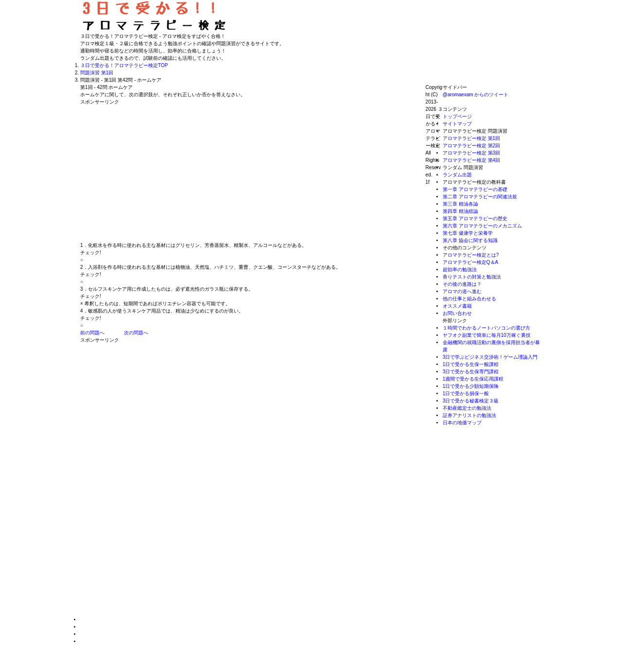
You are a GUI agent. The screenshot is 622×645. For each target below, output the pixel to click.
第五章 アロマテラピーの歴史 (475, 218)
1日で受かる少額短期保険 (471, 386)
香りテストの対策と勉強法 (472, 276)
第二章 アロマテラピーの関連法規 (480, 196)
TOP (124, 65)
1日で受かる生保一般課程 (471, 364)
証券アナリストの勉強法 (469, 415)
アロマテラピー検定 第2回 (471, 145)
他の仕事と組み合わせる (469, 298)
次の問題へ (136, 332)
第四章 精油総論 (460, 211)
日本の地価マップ (462, 422)
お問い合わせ (457, 313)
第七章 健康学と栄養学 (468, 233)
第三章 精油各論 (460, 204)
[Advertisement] (161, 173)
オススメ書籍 (457, 306)
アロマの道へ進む (462, 291)
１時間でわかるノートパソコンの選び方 (486, 328)
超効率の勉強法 (460, 269)
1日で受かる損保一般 (466, 393)
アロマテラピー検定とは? (471, 255)
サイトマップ (457, 123)
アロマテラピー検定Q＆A (470, 262)
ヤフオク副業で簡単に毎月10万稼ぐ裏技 (487, 335)
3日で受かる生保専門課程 (471, 371)
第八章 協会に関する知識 (470, 240)
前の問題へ (92, 332)
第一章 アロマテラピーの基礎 (475, 189)
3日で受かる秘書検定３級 (471, 400)
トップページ (457, 116)
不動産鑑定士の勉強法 (467, 408)
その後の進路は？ (462, 284)
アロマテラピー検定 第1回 (471, 138)
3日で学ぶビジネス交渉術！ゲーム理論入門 (490, 357)
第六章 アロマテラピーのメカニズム (482, 225)
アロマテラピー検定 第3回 (471, 153)
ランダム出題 (457, 174)
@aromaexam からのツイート (476, 94)
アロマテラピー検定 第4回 (471, 160)
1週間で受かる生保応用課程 (473, 379)
